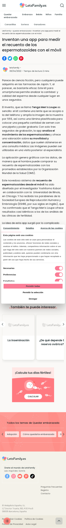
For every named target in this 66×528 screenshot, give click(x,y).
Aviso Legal (31, 524)
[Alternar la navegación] (4, 5)
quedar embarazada (22, 31)
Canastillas (10, 24)
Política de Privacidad (12, 524)
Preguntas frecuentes (51, 486)
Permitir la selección (33, 292)
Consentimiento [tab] (11, 228)
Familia (58, 14)
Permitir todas (33, 286)
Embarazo (27, 14)
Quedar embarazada (10, 16)
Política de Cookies (34, 519)
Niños (48, 14)
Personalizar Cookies (12, 519)
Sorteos (25, 24)
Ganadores (39, 24)
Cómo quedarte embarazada (38, 434)
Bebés (39, 14)
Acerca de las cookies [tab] (51, 228)
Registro (45, 490)
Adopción (12, 434)
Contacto (45, 493)
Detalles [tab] (30, 228)
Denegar (33, 299)
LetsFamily (6, 31)
